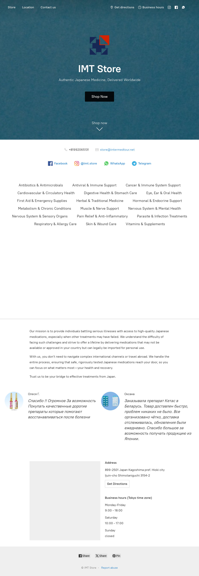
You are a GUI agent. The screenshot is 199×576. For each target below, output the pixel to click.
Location (28, 7)
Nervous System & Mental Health (154, 208)
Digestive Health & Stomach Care (110, 193)
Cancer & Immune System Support (153, 185)
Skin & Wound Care (101, 224)
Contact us (48, 7)
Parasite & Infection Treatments (162, 216)
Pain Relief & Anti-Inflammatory (102, 216)
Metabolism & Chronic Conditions (44, 208)
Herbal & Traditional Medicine (99, 201)
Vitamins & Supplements (145, 224)
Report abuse (109, 567)
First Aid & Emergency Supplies (42, 201)
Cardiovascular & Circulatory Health (46, 193)
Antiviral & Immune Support (94, 185)
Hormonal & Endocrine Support (157, 201)
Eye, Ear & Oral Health (164, 193)
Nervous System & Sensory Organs (40, 216)
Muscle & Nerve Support (99, 208)
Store (12, 7)
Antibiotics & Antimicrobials (41, 185)
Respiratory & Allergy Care (55, 224)
